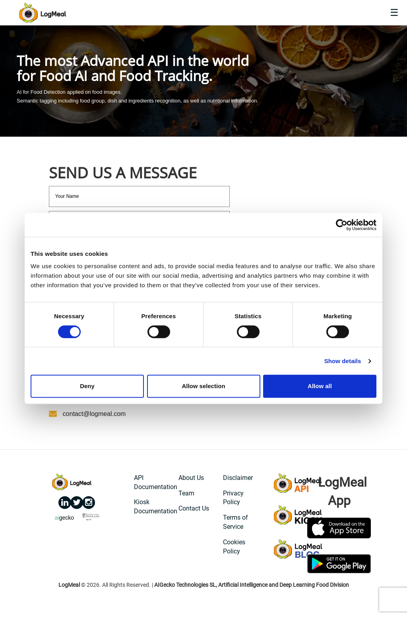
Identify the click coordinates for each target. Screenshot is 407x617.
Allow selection (203, 386)
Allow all (320, 386)
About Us (191, 478)
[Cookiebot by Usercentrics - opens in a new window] (341, 225)
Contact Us (193, 508)
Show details (342, 361)
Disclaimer (238, 478)
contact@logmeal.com (94, 413)
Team (186, 493)
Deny (87, 386)
